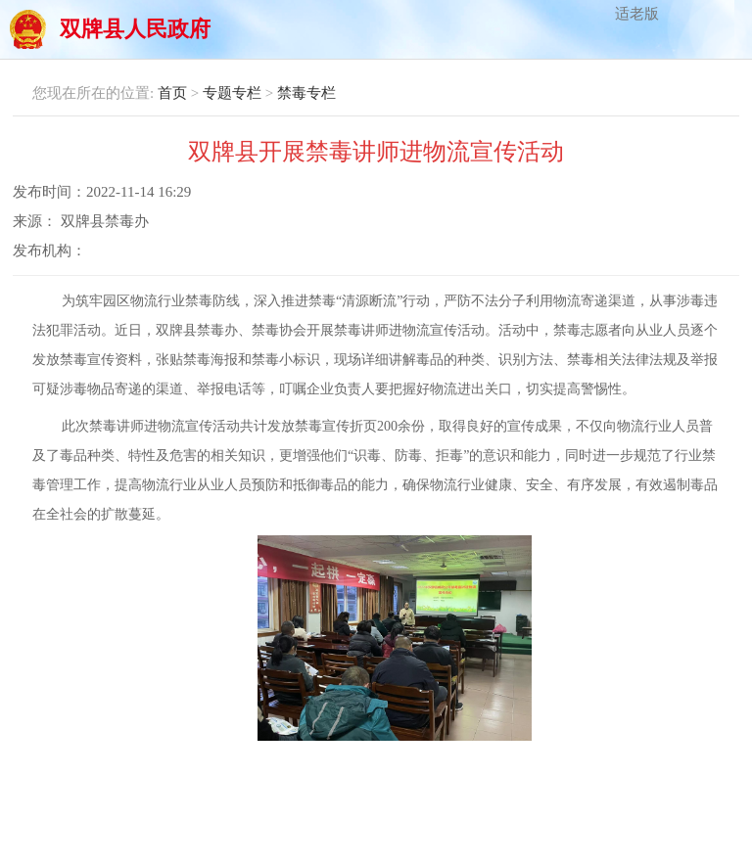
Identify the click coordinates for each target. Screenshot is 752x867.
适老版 (637, 14)
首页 (172, 93)
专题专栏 (232, 93)
